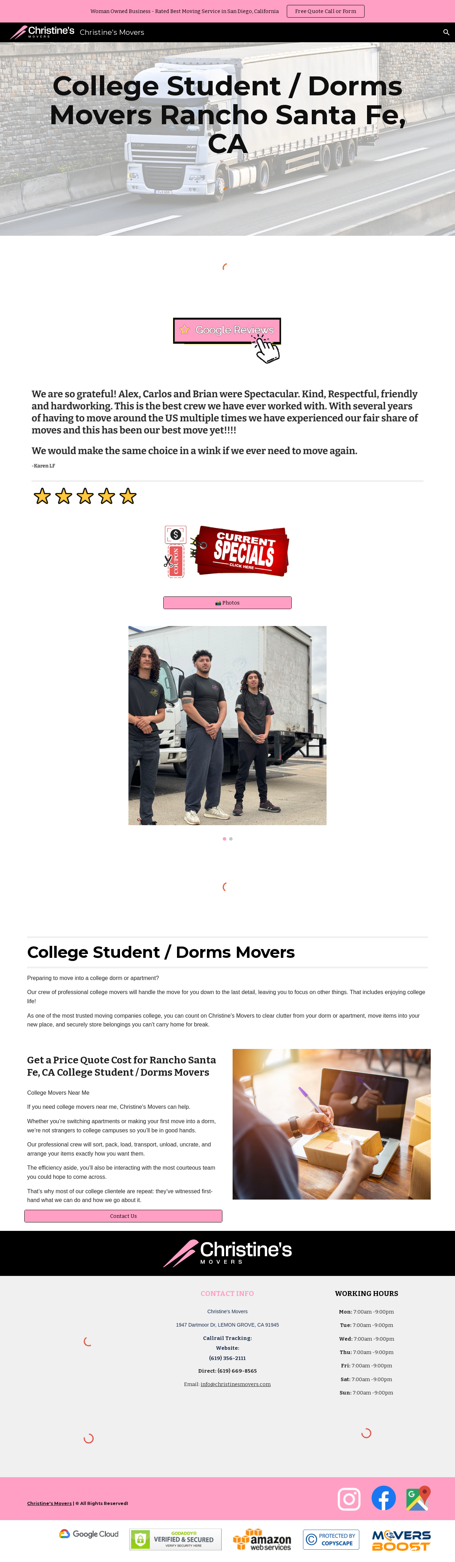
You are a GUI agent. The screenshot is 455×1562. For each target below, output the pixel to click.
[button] (446, 32)
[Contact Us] (123, 1216)
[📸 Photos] (227, 602)
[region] (227, 11)
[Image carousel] (227, 733)
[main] (227, 114)
